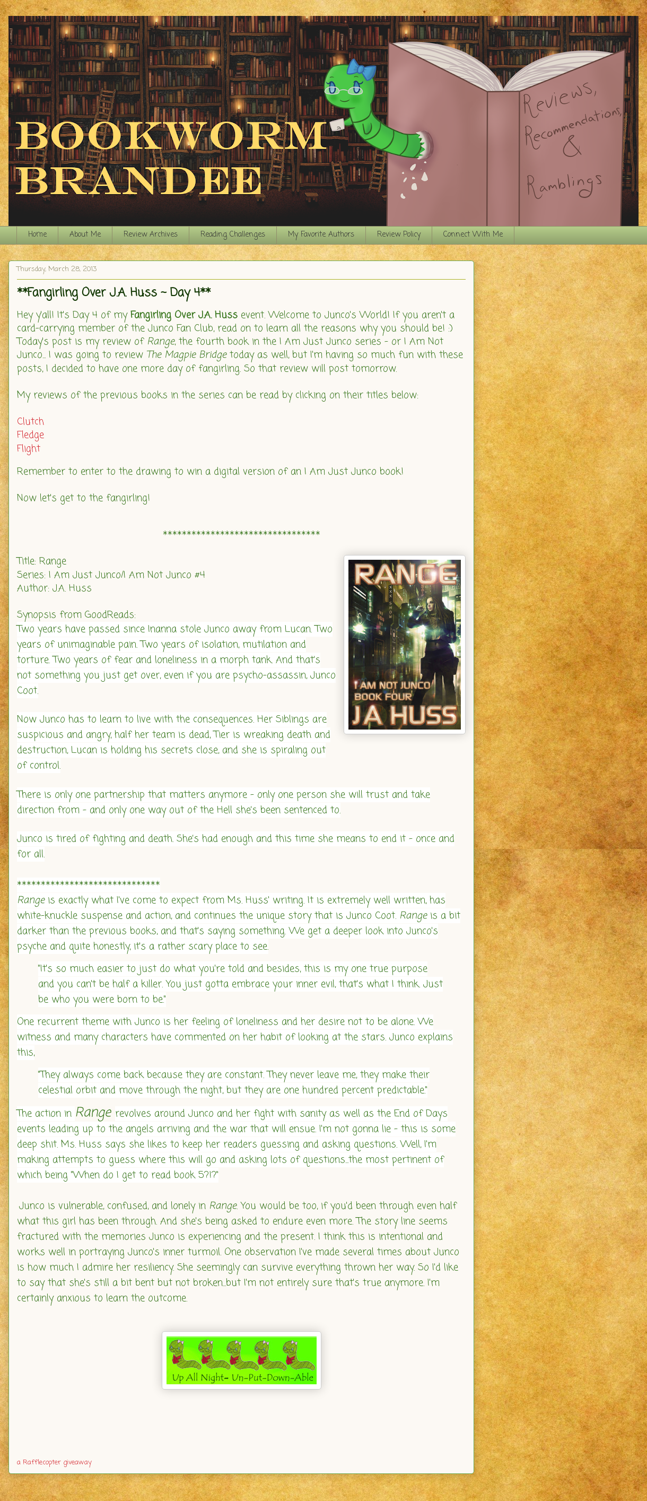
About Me (85, 234)
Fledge (30, 435)
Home (37, 234)
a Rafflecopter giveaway (54, 1462)
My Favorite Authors (321, 234)
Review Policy (399, 234)
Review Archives (151, 234)
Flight (28, 448)
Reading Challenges (232, 234)
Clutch (30, 421)
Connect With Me (473, 234)
